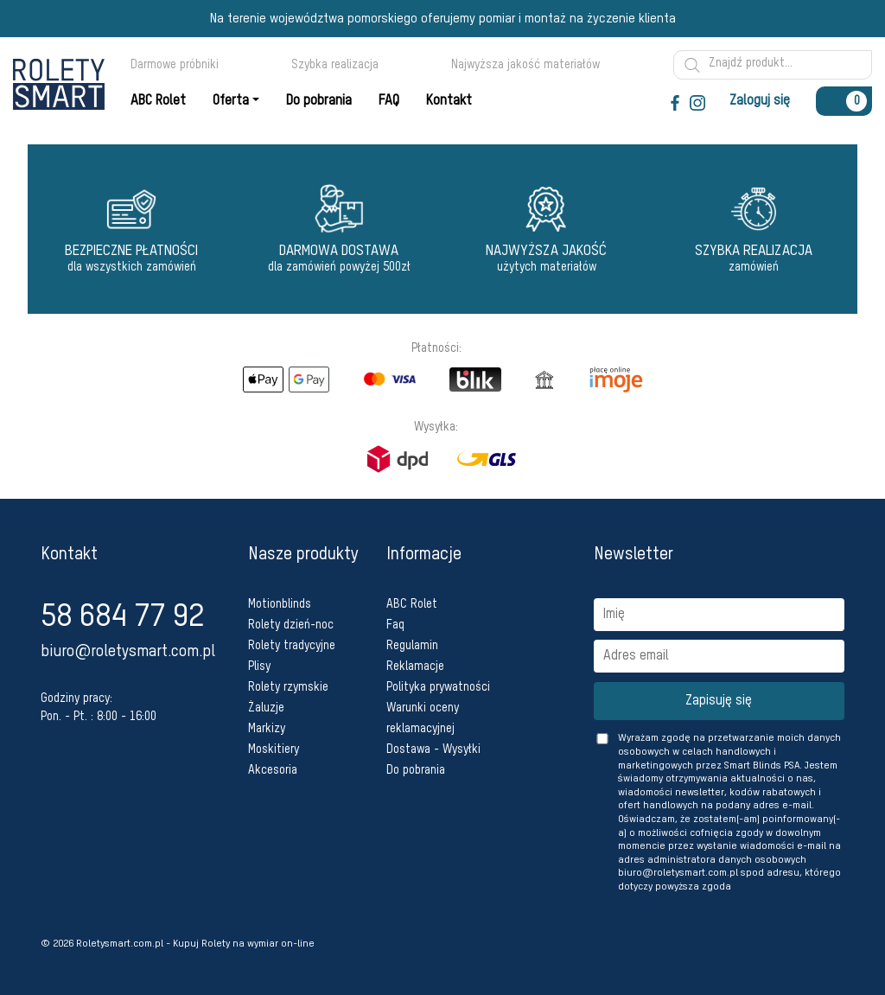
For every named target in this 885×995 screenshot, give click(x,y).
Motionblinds (279, 604)
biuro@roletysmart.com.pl (128, 652)
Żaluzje (266, 708)
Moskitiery (273, 749)
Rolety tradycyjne (291, 646)
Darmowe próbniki (182, 65)
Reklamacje (415, 666)
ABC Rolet (411, 604)
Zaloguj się (759, 101)
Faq (395, 625)
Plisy (259, 666)
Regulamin (412, 646)
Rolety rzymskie (288, 687)
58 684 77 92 (122, 617)
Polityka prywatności (438, 687)
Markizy (266, 729)
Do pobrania (415, 770)
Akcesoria (272, 770)
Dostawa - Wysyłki (433, 749)
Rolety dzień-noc (291, 625)
